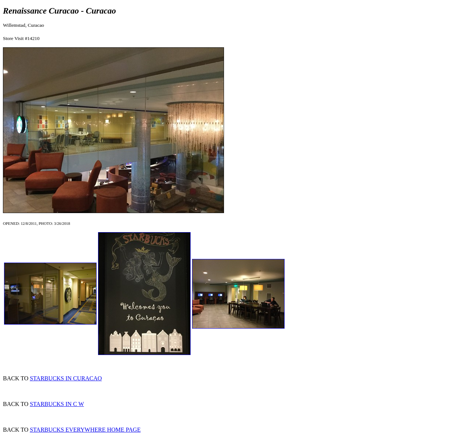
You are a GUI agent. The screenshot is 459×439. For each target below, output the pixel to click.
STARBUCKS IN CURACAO (66, 378)
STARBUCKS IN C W (57, 404)
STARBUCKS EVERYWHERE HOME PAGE (85, 430)
